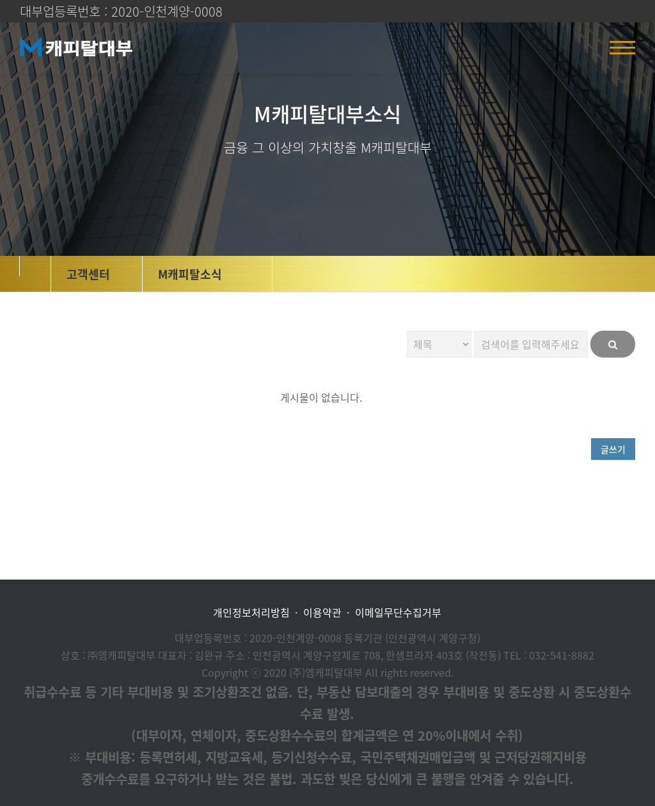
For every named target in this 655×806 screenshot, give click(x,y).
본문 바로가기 (0, 0)
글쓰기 (613, 449)
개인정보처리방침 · (255, 612)
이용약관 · (326, 612)
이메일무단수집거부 (398, 612)
